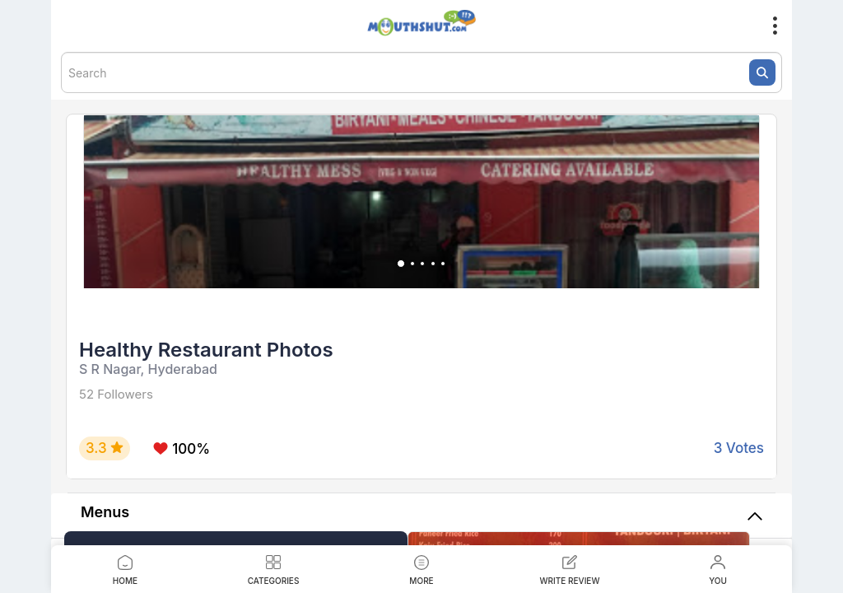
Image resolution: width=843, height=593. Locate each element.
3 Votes (739, 448)
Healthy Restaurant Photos (206, 350)
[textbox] (421, 72)
